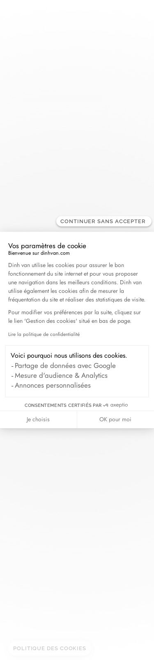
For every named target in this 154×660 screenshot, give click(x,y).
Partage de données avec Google (65, 365)
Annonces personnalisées (53, 385)
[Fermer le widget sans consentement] (104, 221)
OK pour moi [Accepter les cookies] (115, 419)
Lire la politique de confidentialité (44, 334)
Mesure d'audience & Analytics (61, 375)
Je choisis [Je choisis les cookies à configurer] (38, 419)
